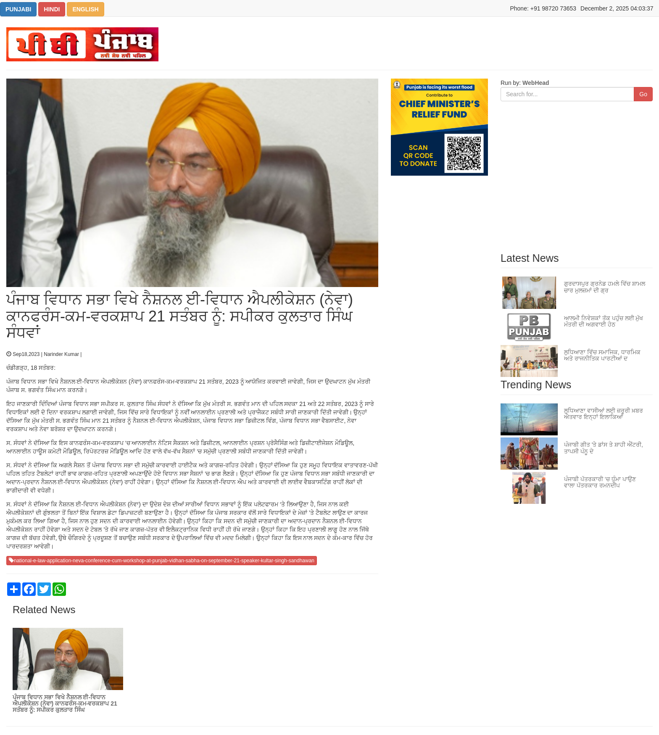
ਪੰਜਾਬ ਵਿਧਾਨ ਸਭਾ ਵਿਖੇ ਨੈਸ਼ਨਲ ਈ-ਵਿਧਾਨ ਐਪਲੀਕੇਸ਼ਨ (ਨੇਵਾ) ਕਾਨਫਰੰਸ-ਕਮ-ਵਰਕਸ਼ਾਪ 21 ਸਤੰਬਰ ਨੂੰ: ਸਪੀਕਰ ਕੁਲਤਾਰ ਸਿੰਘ (65, 704)
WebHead (535, 82)
